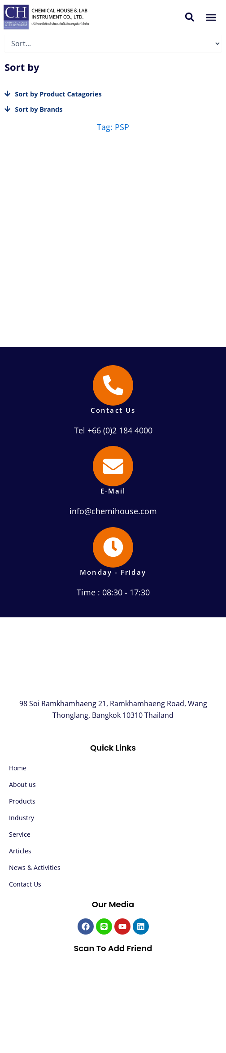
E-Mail (113, 490)
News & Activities (35, 867)
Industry (21, 817)
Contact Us (113, 410)
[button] (190, 17)
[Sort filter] (113, 43)
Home (17, 768)
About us (22, 784)
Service (19, 834)
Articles (20, 851)
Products (22, 801)
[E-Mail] (113, 466)
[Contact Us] (113, 385)
